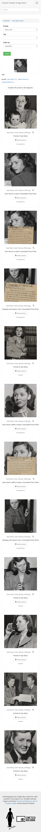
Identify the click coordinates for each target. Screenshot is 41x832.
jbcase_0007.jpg (24, 363)
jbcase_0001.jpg (24, 190)
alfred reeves (22, 79)
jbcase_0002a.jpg (25, 479)
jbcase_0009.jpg (24, 767)
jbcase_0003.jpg (24, 537)
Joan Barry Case (17, 21)
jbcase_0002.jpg (24, 421)
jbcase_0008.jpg (24, 710)
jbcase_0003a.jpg (25, 306)
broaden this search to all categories (20, 88)
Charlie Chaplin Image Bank (14, 3)
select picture (20, 140)
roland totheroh (7, 82)
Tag (4, 34)
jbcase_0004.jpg (24, 132)
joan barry (10, 79)
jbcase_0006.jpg (24, 652)
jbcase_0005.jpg (24, 594)
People (5, 26)
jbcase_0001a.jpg (25, 248)
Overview (6, 21)
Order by (6, 42)
